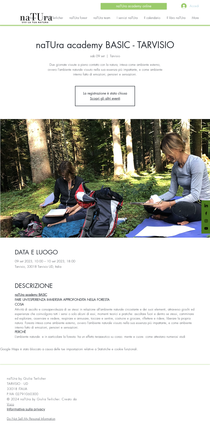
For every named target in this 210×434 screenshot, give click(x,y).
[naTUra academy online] (134, 6)
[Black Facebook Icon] (206, 213)
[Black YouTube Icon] (206, 228)
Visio (10, 404)
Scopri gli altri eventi (105, 98)
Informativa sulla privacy (26, 409)
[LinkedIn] (206, 206)
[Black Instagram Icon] (206, 221)
